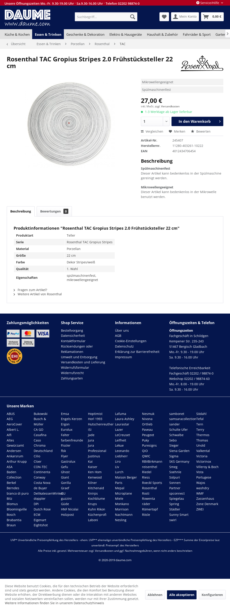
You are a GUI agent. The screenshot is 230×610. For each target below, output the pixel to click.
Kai (90, 461)
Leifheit (120, 440)
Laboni (93, 520)
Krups (92, 504)
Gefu (64, 467)
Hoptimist (95, 414)
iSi (90, 429)
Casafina (40, 435)
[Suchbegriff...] (106, 16)
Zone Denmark (207, 504)
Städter (174, 509)
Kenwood (95, 477)
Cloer (38, 461)
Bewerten (201, 131)
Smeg (173, 467)
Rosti (145, 493)
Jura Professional (97, 448)
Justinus (94, 456)
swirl (172, 520)
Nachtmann (124, 514)
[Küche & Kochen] (17, 34)
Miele (119, 498)
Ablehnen (155, 595)
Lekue (119, 445)
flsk (63, 451)
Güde (65, 504)
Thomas (202, 440)
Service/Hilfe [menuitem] (208, 3)
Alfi (9, 435)
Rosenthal (149, 488)
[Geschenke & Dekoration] (85, 34)
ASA (10, 467)
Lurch (119, 472)
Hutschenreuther (101, 424)
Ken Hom (95, 472)
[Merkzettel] (164, 16)
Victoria (201, 456)
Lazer (119, 429)
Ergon (65, 424)
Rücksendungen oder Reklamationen (77, 349)
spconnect (177, 493)
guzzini (66, 498)
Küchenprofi (97, 514)
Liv (117, 467)
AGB (118, 335)
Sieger (174, 445)
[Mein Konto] (185, 16)
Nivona (147, 419)
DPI (36, 504)
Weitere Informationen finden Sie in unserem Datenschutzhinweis (54, 603)
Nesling (120, 520)
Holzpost (67, 514)
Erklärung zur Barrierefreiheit (137, 352)
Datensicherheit (73, 335)
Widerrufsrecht (72, 373)
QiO (145, 451)
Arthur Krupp (17, 461)
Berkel (11, 483)
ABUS (11, 414)
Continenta (42, 472)
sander (174, 424)
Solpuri (174, 477)
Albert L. (13, 429)
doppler (40, 498)
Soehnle (175, 472)
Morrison (122, 509)
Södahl (201, 414)
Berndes (13, 488)
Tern (199, 424)
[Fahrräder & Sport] (196, 34)
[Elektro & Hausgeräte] (125, 34)
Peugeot (148, 435)
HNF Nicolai (69, 509)
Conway (39, 477)
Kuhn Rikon (96, 509)
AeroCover (14, 424)
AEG (10, 419)
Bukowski (41, 414)
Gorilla (66, 483)
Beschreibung (20, 211)
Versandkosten (104, 551)
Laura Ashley (124, 419)
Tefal (200, 419)
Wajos (200, 483)
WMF (200, 493)
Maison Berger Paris (126, 480)
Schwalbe (176, 435)
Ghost (65, 472)
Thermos (202, 435)
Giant (65, 477)
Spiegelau (176, 498)
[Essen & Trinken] (48, 34)
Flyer (64, 456)
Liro (118, 461)
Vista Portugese (203, 474)
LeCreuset (122, 435)
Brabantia (14, 520)
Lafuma (120, 414)
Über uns (122, 330)
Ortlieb (147, 424)
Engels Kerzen (71, 419)
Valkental (203, 451)
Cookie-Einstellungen (130, 341)
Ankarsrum (15, 456)
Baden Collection (14, 474)
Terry (200, 429)
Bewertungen (54, 211)
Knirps (93, 493)
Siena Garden (179, 451)
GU (63, 493)
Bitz (9, 498)
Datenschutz (124, 346)
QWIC (146, 456)
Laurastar (122, 424)
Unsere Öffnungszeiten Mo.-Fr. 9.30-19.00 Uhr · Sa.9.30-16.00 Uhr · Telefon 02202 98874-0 (72, 3)
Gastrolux (68, 461)
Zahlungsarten (72, 378)
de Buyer (40, 488)
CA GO (38, 429)
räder (146, 504)
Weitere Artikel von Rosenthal (38, 294)
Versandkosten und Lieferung (83, 362)
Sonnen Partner (175, 485)
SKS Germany (179, 461)
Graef (65, 488)
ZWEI (200, 509)
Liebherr (121, 456)
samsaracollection (182, 419)
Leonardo (122, 451)
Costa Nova (42, 483)
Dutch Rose (42, 509)
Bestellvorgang (72, 330)
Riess (146, 477)
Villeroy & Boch (207, 467)
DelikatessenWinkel (48, 493)
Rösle (146, 514)
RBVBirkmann (152, 461)
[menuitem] (106, 16)
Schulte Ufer (178, 429)
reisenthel (149, 467)
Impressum (123, 357)
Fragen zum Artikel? (30, 290)
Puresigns (149, 445)
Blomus (12, 504)
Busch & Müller (40, 421)
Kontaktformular (73, 341)
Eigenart (40, 520)
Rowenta (148, 498)
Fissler (66, 445)
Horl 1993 (95, 419)
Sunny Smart (178, 514)
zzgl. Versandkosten (167, 106)
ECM (37, 514)
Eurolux (66, 429)
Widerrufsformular (75, 367)
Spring (174, 504)
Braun (11, 525)
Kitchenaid (96, 488)
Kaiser (92, 467)
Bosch (11, 514)
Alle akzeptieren (181, 595)
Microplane (123, 493)
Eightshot (41, 525)
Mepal (119, 488)
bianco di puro (18, 493)
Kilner (92, 483)
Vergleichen (152, 131)
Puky (145, 440)
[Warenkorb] (212, 16)
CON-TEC (40, 467)
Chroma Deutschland (43, 448)
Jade (91, 435)
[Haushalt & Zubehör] (162, 34)
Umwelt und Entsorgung (79, 357)
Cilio (37, 456)
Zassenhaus (205, 498)
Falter (65, 435)
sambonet (176, 414)
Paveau (147, 429)
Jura (91, 440)
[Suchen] (132, 16)
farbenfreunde (72, 440)
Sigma (173, 456)
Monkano (122, 504)
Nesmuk (148, 414)
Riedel (146, 472)
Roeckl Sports (152, 483)
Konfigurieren (212, 595)
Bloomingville (17, 509)
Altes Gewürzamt (15, 443)
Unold (200, 445)
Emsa (65, 414)
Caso (37, 440)
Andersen (14, 451)
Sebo (173, 440)
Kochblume (96, 498)
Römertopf (150, 509)
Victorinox (203, 461)
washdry (202, 488)
